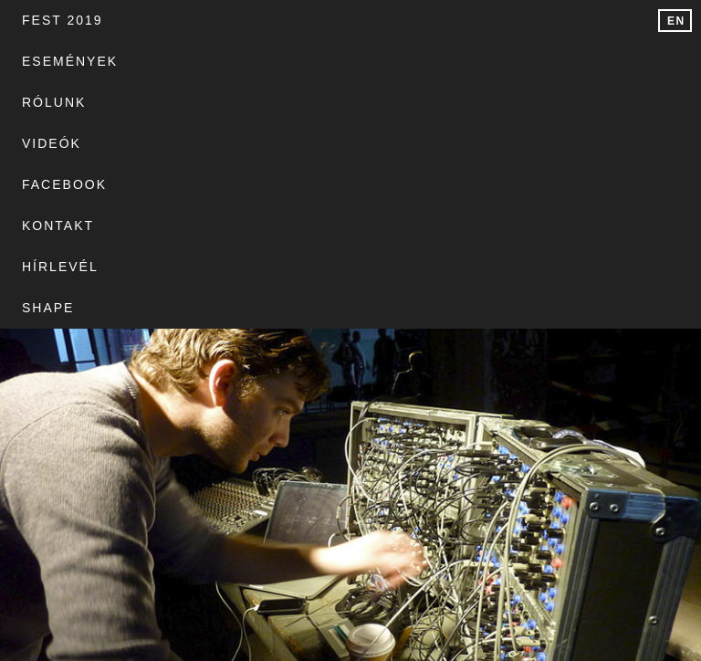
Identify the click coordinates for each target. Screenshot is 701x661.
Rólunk (318, 20)
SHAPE (284, 61)
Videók (424, 20)
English (678, 23)
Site (15, 507)
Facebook (539, 20)
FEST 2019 (62, 20)
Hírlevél (176, 61)
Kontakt (58, 61)
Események (195, 20)
